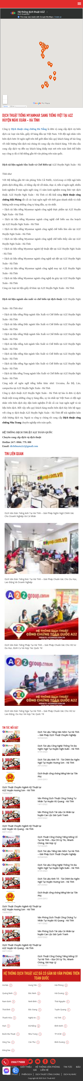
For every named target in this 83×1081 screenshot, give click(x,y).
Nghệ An (34, 1017)
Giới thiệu (26, 1066)
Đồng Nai (8, 1050)
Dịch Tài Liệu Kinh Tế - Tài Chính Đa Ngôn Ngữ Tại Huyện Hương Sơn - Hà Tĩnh (58, 761)
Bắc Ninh (34, 993)
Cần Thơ (34, 1042)
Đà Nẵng (34, 1026)
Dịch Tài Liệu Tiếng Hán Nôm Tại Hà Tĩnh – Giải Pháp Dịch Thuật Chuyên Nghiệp (58, 734)
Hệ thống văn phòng (47, 1066)
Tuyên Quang (62, 1009)
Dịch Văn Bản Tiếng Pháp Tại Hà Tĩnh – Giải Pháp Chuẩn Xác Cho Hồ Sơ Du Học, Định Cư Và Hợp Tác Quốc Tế (40, 646)
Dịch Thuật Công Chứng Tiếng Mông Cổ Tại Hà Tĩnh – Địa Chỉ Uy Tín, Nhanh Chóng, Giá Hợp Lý (57, 840)
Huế (6, 1026)
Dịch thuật (12, 1074)
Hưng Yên (34, 985)
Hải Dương (61, 993)
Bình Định (61, 1026)
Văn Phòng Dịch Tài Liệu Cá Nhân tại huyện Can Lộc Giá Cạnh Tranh (56, 814)
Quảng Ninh (9, 993)
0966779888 (18, 1062)
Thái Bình (8, 1009)
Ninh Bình (34, 1001)
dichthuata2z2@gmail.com (24, 446)
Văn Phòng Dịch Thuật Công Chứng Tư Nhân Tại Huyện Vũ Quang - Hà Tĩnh (57, 800)
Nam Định (8, 1001)
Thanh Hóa (9, 1017)
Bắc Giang (34, 1009)
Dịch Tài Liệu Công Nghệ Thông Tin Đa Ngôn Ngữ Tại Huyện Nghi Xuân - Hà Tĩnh (58, 747)
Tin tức (68, 1066)
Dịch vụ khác (70, 1074)
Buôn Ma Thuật (10, 1034)
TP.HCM (60, 1034)
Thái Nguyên (62, 1001)
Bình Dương (62, 1042)
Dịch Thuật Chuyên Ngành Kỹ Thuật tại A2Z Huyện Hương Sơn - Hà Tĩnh (21, 789)
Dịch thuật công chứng (48, 1074)
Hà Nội (7, 985)
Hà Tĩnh (60, 1017)
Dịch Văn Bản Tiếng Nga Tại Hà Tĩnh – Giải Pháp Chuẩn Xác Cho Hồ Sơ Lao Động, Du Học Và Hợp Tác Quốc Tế (40, 712)
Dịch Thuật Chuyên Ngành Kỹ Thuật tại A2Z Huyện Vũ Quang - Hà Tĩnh (21, 827)
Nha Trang (35, 1034)
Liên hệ (44, 1069)
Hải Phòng (61, 985)
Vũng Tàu (8, 1042)
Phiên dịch (27, 1074)
